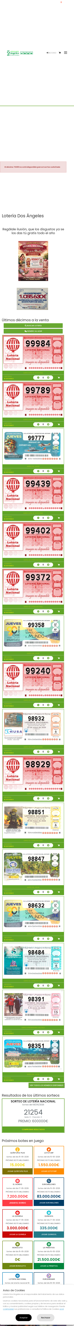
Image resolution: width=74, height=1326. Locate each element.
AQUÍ (62, 1309)
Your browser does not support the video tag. (33, 193)
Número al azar (33, 331)
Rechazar (45, 1317)
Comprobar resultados (33, 1129)
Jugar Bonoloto (17, 1266)
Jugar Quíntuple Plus (17, 1171)
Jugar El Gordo (17, 1203)
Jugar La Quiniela (17, 1234)
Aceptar (24, 1317)
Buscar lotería (33, 325)
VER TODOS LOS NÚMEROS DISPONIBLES (46, 1085)
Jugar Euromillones (49, 1203)
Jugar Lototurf (49, 1171)
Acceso (51, 53)
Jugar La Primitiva (49, 1266)
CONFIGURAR (8, 1309)
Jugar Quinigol (48, 1234)
